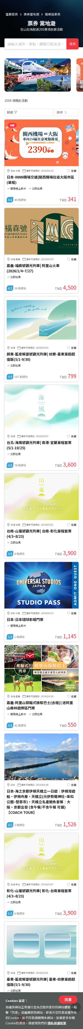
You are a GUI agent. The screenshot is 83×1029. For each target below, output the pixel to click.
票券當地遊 (31, 14)
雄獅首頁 (12, 14)
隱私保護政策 (57, 1023)
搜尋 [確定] (72, 44)
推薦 (12, 125)
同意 (68, 999)
